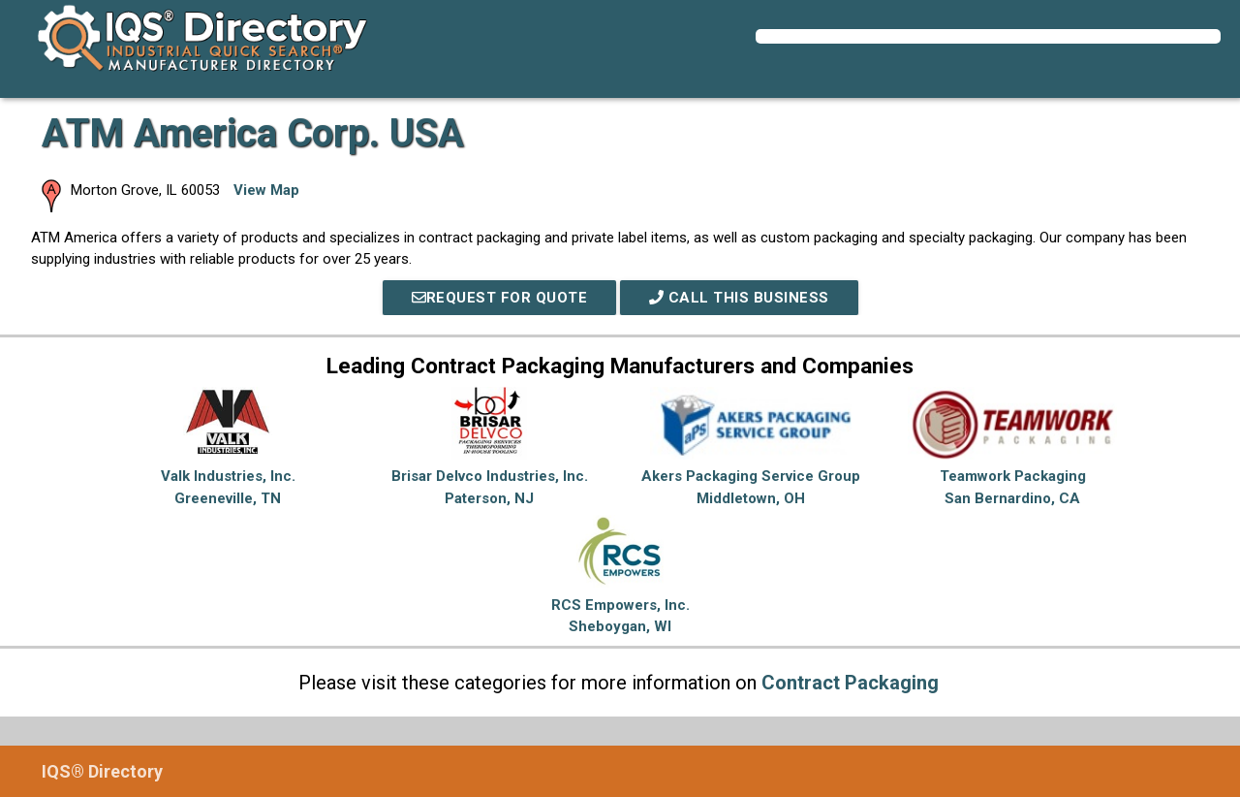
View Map (266, 190)
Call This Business (739, 297)
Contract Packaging (850, 682)
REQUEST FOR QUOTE (500, 297)
